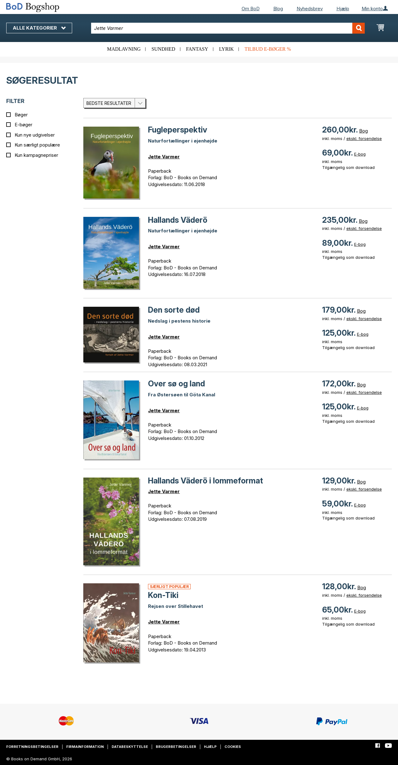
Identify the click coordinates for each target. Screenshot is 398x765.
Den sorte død (174, 310)
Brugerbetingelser (176, 746)
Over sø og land (176, 383)
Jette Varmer (164, 157)
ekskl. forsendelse (364, 138)
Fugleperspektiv (177, 129)
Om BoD (251, 9)
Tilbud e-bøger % (267, 49)
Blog (278, 9)
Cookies (232, 746)
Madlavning (124, 49)
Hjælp (342, 9)
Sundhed (163, 49)
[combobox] (228, 28)
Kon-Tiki (163, 595)
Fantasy (197, 49)
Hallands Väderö (177, 220)
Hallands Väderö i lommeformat (205, 480)
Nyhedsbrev (310, 9)
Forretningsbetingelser (32, 746)
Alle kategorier (39, 28)
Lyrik (226, 49)
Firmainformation (85, 746)
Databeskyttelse (130, 746)
